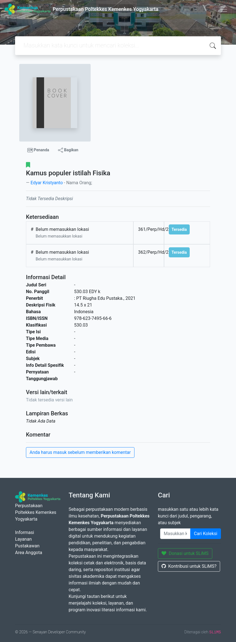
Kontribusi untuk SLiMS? (189, 566)
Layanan (23, 539)
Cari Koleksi (205, 533)
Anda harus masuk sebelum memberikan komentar (80, 452)
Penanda (38, 150)
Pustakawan (27, 545)
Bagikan (68, 150)
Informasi (24, 532)
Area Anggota (28, 552)
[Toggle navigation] (224, 9)
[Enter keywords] (175, 533)
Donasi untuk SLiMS (185, 553)
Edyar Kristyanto (46, 182)
